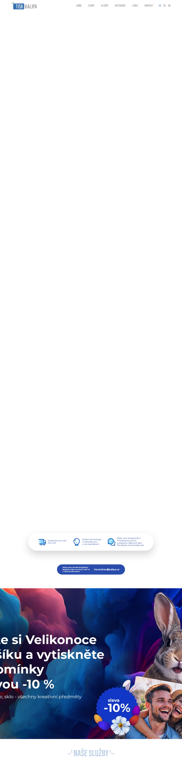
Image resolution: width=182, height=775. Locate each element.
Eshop (91, 5)
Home (79, 5)
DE (164, 5)
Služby (104, 5)
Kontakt (149, 5)
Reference (120, 5)
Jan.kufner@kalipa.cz (106, 569)
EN (169, 5)
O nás (135, 5)
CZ (160, 5)
